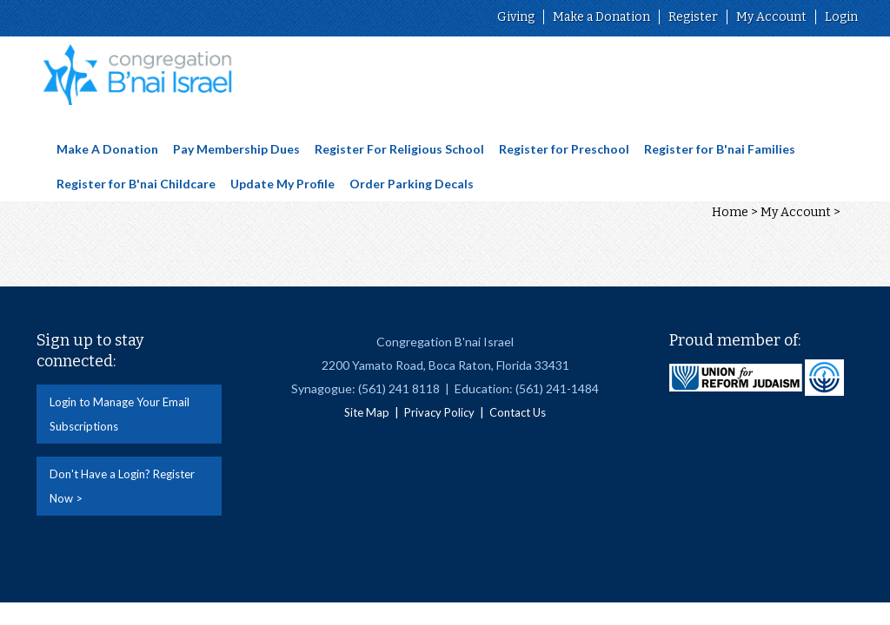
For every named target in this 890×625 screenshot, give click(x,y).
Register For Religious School (399, 148)
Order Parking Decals (411, 183)
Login (841, 17)
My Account (771, 17)
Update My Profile (282, 183)
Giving (516, 17)
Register (693, 17)
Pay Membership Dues (236, 148)
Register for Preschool (564, 148)
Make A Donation (107, 148)
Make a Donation (601, 17)
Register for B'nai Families (719, 148)
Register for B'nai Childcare (136, 183)
